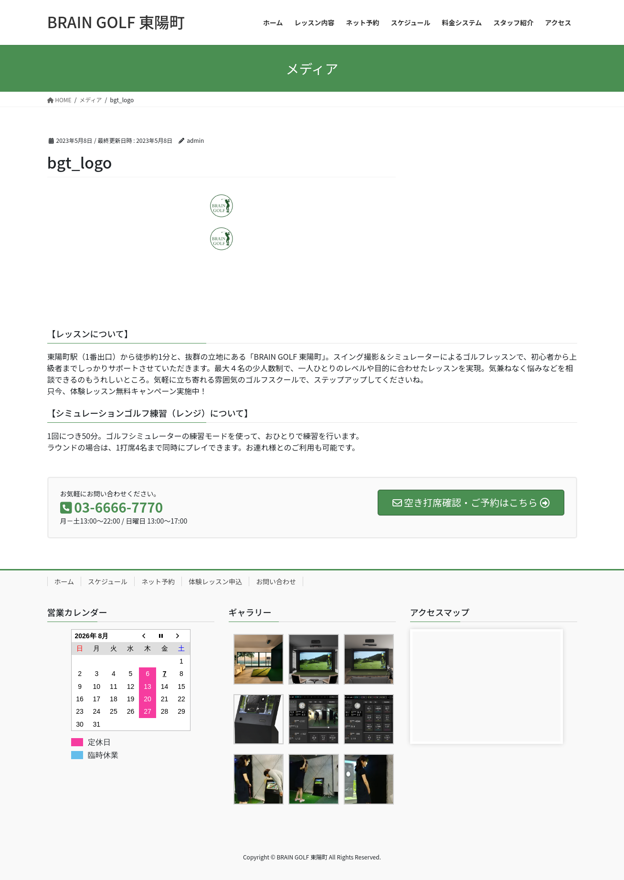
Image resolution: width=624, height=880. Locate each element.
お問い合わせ (276, 581)
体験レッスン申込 (215, 581)
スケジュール (107, 581)
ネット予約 (158, 581)
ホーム (64, 581)
